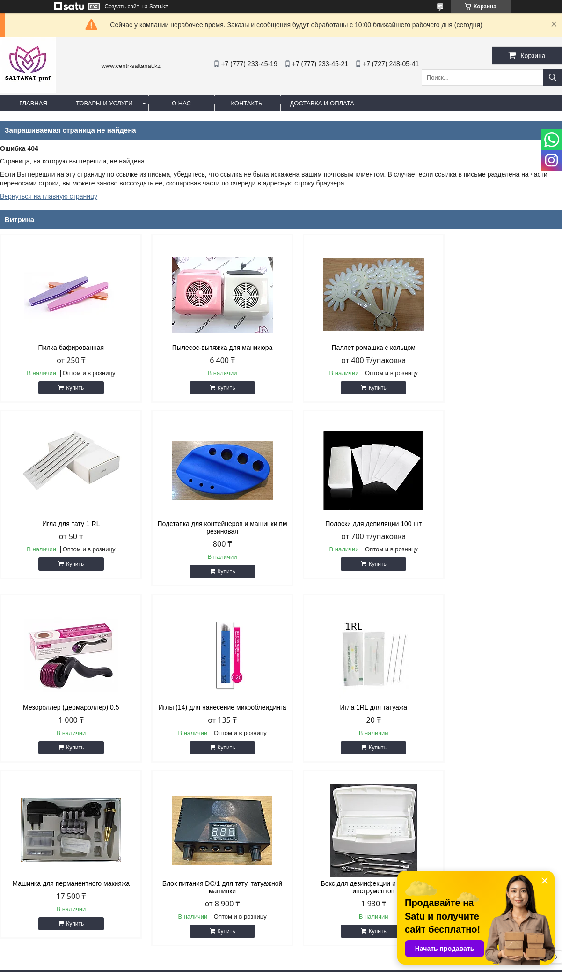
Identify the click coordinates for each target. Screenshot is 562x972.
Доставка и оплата (322, 103)
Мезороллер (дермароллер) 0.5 (352, 523)
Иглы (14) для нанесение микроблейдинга (495, 527)
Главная (33, 103)
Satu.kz (321, 954)
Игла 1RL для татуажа (67, 707)
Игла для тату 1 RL (495, 347)
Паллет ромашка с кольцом (352, 347)
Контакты (247, 103)
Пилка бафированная (67, 347)
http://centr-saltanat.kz (333, 890)
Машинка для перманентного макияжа (210, 707)
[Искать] (552, 77)
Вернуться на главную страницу (48, 196)
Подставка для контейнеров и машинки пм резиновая (67, 527)
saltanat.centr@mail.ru (334, 902)
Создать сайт (122, 6)
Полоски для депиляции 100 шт (209, 523)
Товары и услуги (104, 103)
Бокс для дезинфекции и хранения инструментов (494, 711)
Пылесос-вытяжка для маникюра (210, 347)
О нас (181, 103)
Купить (71, 388)
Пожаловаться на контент (307, 963)
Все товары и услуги (521, 781)
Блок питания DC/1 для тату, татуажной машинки (352, 711)
